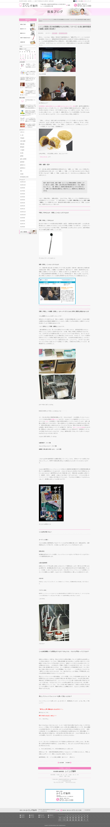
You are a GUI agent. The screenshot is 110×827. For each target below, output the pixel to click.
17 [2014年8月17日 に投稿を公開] (35, 55)
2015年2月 (22, 205)
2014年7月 (22, 223)
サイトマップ (88, 1)
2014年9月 (22, 217)
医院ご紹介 (42, 815)
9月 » (24, 59)
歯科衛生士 (22, 168)
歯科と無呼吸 (23, 159)
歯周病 (21, 156)
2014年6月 (22, 226)
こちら (46, 421)
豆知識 (21, 174)
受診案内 (23, 815)
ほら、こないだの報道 (79, 427)
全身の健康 (54, 33)
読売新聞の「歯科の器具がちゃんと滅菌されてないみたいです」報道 (57, 106)
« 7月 (20, 59)
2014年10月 (23, 214)
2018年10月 (23, 184)
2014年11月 (23, 211)
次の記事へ (61, 762)
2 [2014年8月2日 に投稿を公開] (32, 53)
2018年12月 (23, 181)
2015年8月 (22, 196)
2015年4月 (22, 202)
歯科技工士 (22, 165)
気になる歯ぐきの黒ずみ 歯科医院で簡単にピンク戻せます (28, 126)
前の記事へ (68, 762)
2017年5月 (22, 190)
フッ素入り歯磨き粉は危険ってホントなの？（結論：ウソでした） (28, 73)
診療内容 (32, 815)
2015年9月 (22, 193)
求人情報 (81, 1)
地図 (69, 5)
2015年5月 (22, 199)
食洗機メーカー (55, 419)
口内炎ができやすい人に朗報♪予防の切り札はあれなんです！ (28, 79)
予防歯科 (22, 138)
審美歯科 (22, 147)
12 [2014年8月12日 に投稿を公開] (23, 55)
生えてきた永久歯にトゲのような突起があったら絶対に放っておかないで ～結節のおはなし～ (28, 85)
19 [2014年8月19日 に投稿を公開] (23, 57)
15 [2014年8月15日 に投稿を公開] (30, 55)
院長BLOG (51, 815)
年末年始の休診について (28, 101)
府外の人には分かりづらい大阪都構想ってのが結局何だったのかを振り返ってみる (28, 92)
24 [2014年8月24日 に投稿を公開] (35, 57)
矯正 (21, 170)
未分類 (21, 153)
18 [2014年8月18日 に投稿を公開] (20, 57)
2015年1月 (22, 208)
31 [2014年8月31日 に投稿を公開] (35, 58)
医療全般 (22, 144)
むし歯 (21, 135)
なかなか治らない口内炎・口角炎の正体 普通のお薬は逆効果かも (28, 106)
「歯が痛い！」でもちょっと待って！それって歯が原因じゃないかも (28, 66)
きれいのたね (43, 156)
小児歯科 (22, 150)
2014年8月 (22, 220)
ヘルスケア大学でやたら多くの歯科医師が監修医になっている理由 (28, 120)
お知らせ (22, 132)
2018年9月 (22, 187)
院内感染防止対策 (63, 33)
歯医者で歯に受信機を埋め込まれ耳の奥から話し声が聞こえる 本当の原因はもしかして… (28, 113)
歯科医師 (22, 161)
